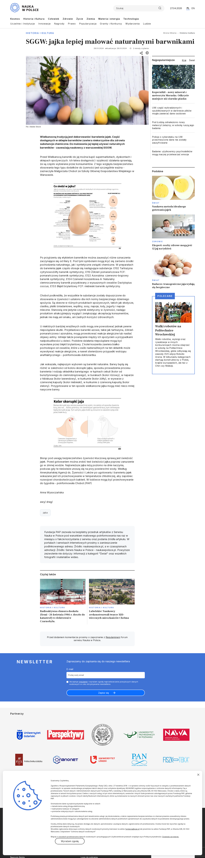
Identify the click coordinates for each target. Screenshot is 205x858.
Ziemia (91, 18)
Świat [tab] (192, 60)
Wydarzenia (132, 23)
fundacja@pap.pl (132, 829)
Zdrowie (68, 18)
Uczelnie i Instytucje (22, 23)
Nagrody (59, 23)
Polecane (165, 296)
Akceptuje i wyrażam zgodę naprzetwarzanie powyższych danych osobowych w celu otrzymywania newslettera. (103, 683)
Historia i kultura (40, 33)
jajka (45, 512)
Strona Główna (169, 33)
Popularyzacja (88, 23)
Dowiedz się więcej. (170, 837)
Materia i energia (109, 18)
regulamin (83, 682)
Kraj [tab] (184, 60)
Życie (79, 18)
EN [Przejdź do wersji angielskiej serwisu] (193, 8)
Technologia (131, 18)
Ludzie (147, 23)
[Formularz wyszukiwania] (138, 8)
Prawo (72, 23)
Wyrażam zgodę (70, 841)
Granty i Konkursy (111, 23)
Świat (156, 203)
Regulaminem (113, 637)
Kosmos (15, 18)
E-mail (69, 669)
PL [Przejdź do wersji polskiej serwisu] (188, 8)
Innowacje (44, 23)
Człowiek (53, 18)
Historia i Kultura (34, 18)
